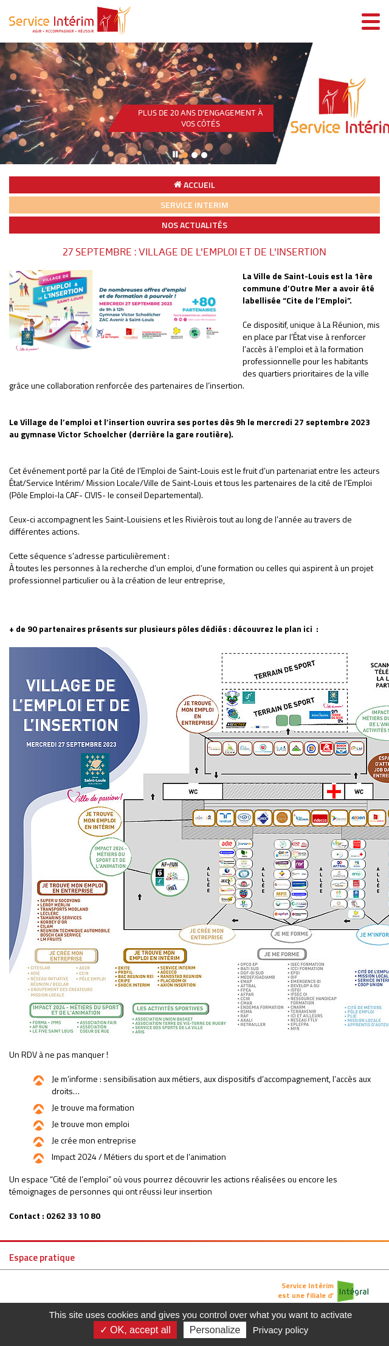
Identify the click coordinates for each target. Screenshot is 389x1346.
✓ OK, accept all (135, 1330)
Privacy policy (281, 1330)
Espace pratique (42, 1257)
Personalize (215, 1330)
